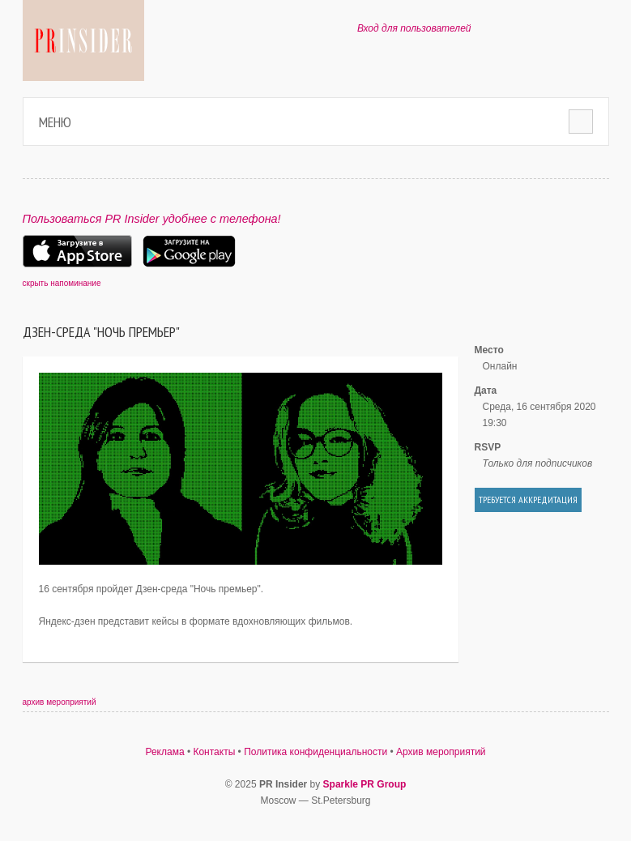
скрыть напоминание (62, 283)
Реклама (164, 752)
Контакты (214, 752)
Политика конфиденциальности (315, 752)
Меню (55, 122)
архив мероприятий (59, 702)
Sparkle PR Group (365, 784)
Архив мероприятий (441, 752)
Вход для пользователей (414, 28)
